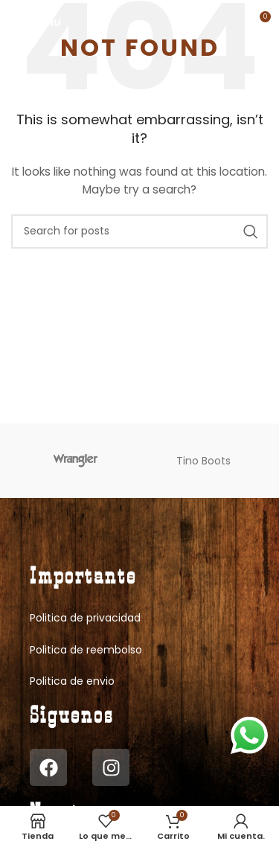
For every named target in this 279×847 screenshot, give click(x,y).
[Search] (139, 231)
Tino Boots (203, 460)
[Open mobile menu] (36, 22)
